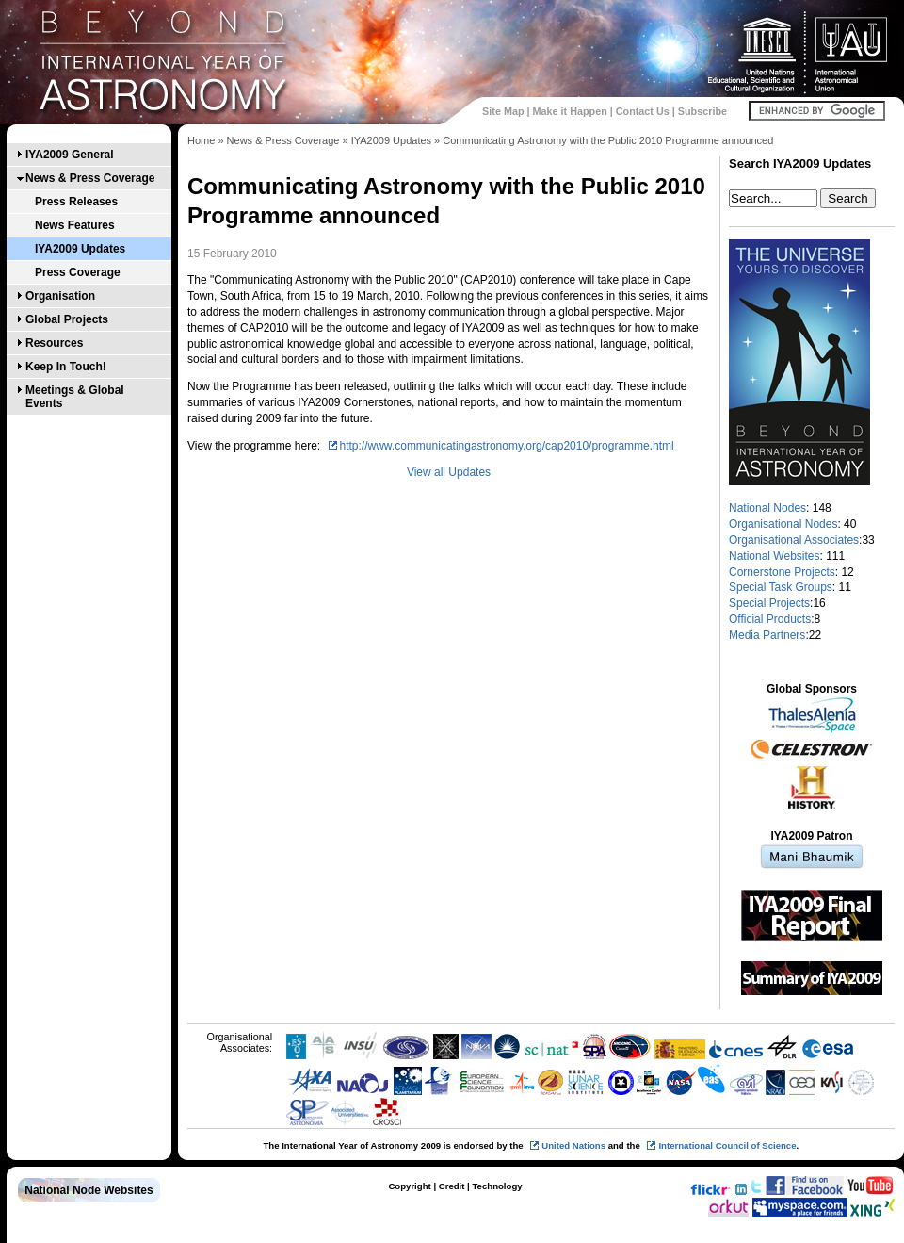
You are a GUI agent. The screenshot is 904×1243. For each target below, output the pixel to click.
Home (201, 140)
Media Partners (767, 635)
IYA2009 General (69, 154)
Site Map (503, 111)
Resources (54, 343)
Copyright (409, 1186)
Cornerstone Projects (782, 572)
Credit (452, 1186)
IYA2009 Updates (80, 248)
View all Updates (449, 472)
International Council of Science (727, 1145)
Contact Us (643, 111)
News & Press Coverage (89, 178)
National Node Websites (88, 1190)
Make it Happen (570, 111)
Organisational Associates (794, 540)
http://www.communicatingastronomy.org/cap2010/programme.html (507, 445)
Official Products (770, 619)
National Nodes (767, 508)
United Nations (573, 1145)
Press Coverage (78, 272)
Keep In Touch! (65, 366)
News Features (75, 225)
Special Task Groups (780, 587)
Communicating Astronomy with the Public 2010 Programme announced (608, 140)
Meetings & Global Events (74, 397)
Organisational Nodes (783, 524)
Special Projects (769, 603)
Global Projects (66, 319)
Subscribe (702, 111)
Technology (497, 1186)
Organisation (60, 296)
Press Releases (76, 201)
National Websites (774, 556)
